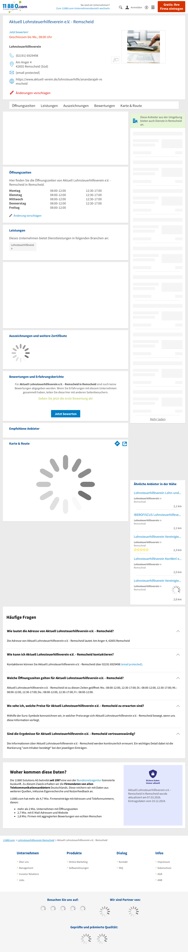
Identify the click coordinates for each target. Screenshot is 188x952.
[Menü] (154, 7)
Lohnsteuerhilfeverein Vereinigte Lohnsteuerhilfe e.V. (158, 536)
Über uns (24, 861)
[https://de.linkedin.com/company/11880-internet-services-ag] (82, 909)
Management (26, 868)
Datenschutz (164, 868)
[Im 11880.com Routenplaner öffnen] (117, 442)
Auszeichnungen (76, 105)
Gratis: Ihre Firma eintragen (171, 6)
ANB (160, 880)
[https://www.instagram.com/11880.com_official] (62, 909)
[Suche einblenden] (122, 7)
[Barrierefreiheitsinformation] (148, 7)
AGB (160, 874)
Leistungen (49, 105)
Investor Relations (29, 874)
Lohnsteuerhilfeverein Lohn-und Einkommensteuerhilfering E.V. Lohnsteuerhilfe (158, 493)
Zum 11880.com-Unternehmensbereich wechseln (83, 8)
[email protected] (131, 664)
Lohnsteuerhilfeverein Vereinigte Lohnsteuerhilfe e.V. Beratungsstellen (158, 580)
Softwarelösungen (79, 868)
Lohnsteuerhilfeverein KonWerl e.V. (158, 559)
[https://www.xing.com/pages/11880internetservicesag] (72, 909)
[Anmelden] (135, 7)
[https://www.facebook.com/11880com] (43, 909)
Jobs (21, 880)
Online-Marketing (78, 861)
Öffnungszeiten (23, 105)
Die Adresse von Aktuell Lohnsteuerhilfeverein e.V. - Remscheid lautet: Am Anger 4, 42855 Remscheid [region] (68, 640)
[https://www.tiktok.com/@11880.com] (53, 909)
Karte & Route (131, 105)
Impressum (164, 861)
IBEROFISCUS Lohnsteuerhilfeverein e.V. (158, 515)
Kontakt (123, 861)
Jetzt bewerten (66, 414)
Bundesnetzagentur (89, 780)
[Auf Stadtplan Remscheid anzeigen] (124, 443)
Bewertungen (104, 105)
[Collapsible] (178, 631)
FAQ (121, 868)
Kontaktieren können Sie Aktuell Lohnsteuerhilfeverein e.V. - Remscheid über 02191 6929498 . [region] (75, 664)
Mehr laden (158, 419)
